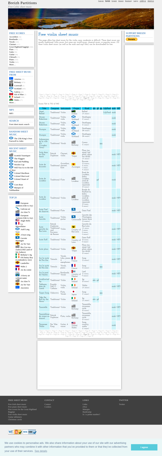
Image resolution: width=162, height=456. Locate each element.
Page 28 (71, 98)
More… (12, 64)
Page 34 (116, 98)
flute (62, 168)
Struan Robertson (43, 118)
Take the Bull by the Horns (43, 299)
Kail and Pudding (21, 161)
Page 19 (84, 96)
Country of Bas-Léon (76, 231)
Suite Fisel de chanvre (43, 210)
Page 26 (56, 98)
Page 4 (61, 94)
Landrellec (25, 263)
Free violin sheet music (17, 414)
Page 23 (114, 96)
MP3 (11, 113)
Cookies (47, 407)
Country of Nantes (76, 275)
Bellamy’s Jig (26, 255)
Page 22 (107, 96)
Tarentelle (43, 307)
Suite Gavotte (42, 218)
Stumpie (42, 129)
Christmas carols (15, 419)
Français (101, 1)
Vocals (12, 42)
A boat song (25, 235)
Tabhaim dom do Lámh (43, 286)
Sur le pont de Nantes (43, 274)
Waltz (84, 285)
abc (94, 280)
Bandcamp (87, 412)
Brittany (17, 82)
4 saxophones (65, 261)
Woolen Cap (19, 164)
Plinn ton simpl (86, 151)
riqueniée (86, 185)
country (85, 324)
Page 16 (63, 96)
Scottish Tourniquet (22, 155)
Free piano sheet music (17, 407)
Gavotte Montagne (21, 239)
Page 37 (83, 100)
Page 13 (42, 96)
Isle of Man (19, 94)
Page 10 (101, 94)
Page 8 (87, 94)
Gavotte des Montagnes (87, 216)
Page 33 (108, 98)
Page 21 (99, 96)
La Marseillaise (21, 225)
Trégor (74, 156)
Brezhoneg (128, 1)
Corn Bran (18, 184)
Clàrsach (12, 57)
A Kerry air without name (23, 276)
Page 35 (68, 100)
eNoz (85, 407)
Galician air (25, 209)
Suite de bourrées (42, 166)
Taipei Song (44, 293)
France (74, 261)
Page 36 (75, 100)
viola (62, 119)
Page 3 (54, 94)
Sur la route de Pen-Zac (44, 259)
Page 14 (49, 96)
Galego (136, 1)
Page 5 (67, 94)
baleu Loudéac (85, 178)
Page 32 (101, 98)
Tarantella (86, 304)
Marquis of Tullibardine (16, 188)
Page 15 (56, 96)
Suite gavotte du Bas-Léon (43, 229)
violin (62, 156)
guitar (63, 219)
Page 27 (64, 98)
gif (98, 180)
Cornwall (18, 85)
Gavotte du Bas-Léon (86, 225)
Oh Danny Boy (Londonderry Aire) (24, 258)
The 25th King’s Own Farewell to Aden (20, 139)
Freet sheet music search (19, 124)
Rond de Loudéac (85, 173)
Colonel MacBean (21, 173)
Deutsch (121, 1)
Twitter (122, 404)
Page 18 (77, 96)
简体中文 (151, 1)
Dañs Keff (86, 238)
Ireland (17, 97)
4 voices (64, 325)
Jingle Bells (25, 220)
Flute (11, 49)
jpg (101, 143)
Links (85, 404)
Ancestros (25, 288)
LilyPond (107, 112)
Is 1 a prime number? (91, 414)
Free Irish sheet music (17, 404)
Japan (74, 294)
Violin (11, 62)
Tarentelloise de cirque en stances (44, 316)
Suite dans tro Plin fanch (43, 154)
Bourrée (85, 161)
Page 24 (41, 98)
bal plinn (86, 153)
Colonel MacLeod (21, 176)
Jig (83, 279)
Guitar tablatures (15, 417)
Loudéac (75, 181)
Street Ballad (41, 112)
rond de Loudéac (85, 182)
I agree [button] (144, 447)
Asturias (17, 79)
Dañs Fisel (86, 211)
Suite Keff (43, 240)
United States (74, 327)
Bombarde (13, 39)
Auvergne (76, 167)
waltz (84, 326)
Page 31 (93, 98)
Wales (16, 100)
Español (114, 1)
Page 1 (42, 94)
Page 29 (79, 98)
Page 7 (81, 94)
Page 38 (90, 100)
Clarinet (12, 44)
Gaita (11, 52)
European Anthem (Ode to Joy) (24, 204)
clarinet (63, 165)
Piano (11, 59)
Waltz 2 (24, 266)
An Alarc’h (25, 212)
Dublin (74, 114)
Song (84, 258)
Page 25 (49, 98)
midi (114, 112)
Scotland (18, 88)
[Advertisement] (79, 69)
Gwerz (84, 142)
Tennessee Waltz (43, 325)
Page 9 (94, 94)
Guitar (11, 54)
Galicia (17, 92)
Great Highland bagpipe (19, 47)
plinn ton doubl (87, 155)
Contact (47, 404)
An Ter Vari (25, 244)
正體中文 (143, 1)
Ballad (84, 111)
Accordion (13, 37)
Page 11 (108, 94)
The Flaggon (19, 158)
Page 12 (115, 94)
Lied (84, 272)
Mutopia (86, 409)
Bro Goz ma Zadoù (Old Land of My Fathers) (24, 249)
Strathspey (86, 117)
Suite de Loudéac (42, 180)
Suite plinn (43, 249)
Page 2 (48, 94)
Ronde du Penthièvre (86, 191)
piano (67, 258)
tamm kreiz (87, 219)
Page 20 (92, 96)
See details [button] (41, 451)
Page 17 (70, 96)
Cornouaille (76, 212)
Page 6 (74, 94)
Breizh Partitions (22, 3)
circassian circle (86, 307)
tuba (62, 258)
